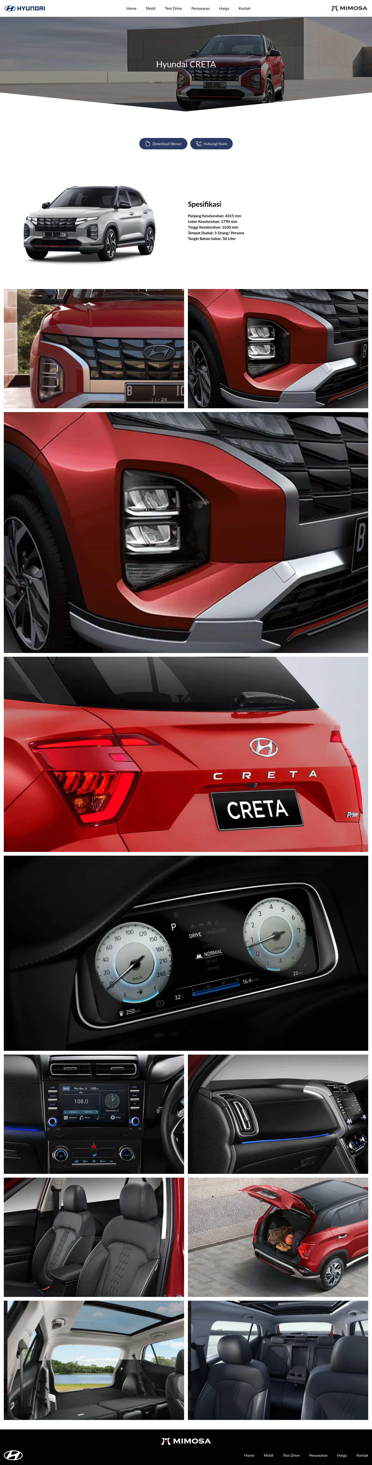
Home (131, 8)
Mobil (150, 8)
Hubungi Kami (211, 144)
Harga (224, 8)
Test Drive (173, 8)
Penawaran (200, 8)
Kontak (245, 8)
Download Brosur (163, 144)
